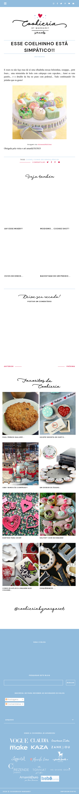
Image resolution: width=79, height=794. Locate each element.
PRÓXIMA (71, 366)
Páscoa (55, 159)
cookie (29, 159)
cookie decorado (42, 159)
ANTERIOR (9, 366)
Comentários (13, 704)
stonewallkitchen (45, 144)
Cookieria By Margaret (20, 791)
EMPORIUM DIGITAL (68, 791)
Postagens (12, 699)
